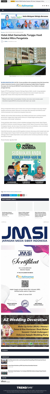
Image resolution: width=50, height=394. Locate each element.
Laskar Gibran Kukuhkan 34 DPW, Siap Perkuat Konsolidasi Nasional (22, 365)
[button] (46, 1)
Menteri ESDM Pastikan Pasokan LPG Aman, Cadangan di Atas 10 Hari (30, 1)
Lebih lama (46, 221)
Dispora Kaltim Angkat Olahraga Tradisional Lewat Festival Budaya (24, 214)
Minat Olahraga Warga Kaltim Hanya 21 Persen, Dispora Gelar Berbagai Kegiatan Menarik (40, 214)
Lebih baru (4, 221)
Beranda (3, 32)
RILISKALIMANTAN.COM (7, 82)
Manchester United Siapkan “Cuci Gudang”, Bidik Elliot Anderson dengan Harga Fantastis (27, 371)
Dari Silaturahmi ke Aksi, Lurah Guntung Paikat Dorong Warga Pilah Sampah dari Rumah (27, 360)
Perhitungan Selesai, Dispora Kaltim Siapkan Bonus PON (7, 214)
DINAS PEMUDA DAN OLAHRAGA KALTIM (14, 32)
